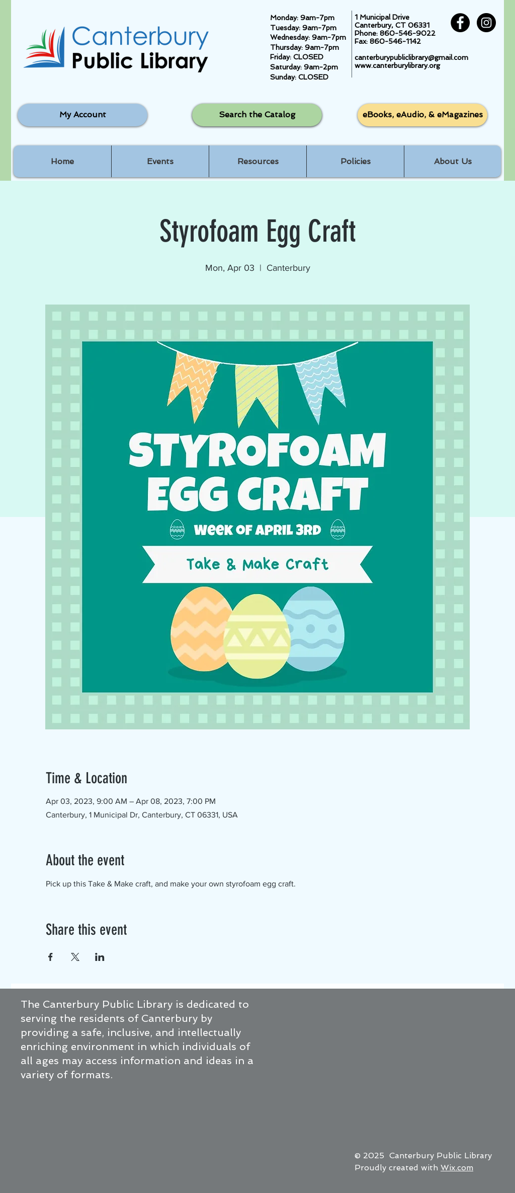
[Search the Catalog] (257, 115)
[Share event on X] (75, 957)
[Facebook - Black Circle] (460, 22)
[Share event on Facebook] (50, 957)
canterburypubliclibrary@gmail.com (411, 57)
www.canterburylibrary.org (397, 65)
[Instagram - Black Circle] (486, 22)
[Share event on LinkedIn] (100, 957)
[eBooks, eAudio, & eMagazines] (422, 115)
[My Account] (82, 115)
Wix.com (457, 1167)
